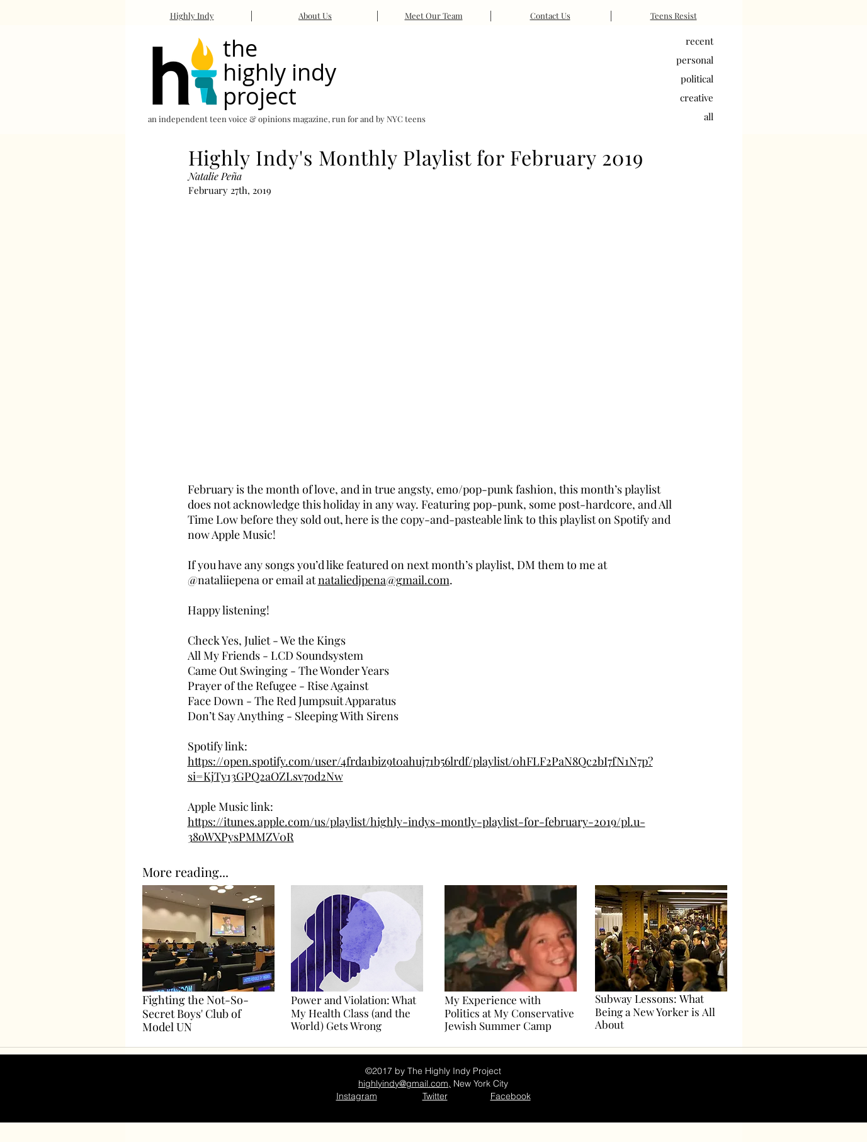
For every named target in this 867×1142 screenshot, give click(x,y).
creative (696, 97)
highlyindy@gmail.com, (404, 1083)
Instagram (356, 1096)
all (708, 116)
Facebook (510, 1096)
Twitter (435, 1096)
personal (694, 60)
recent (699, 41)
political (697, 78)
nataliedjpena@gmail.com (384, 579)
